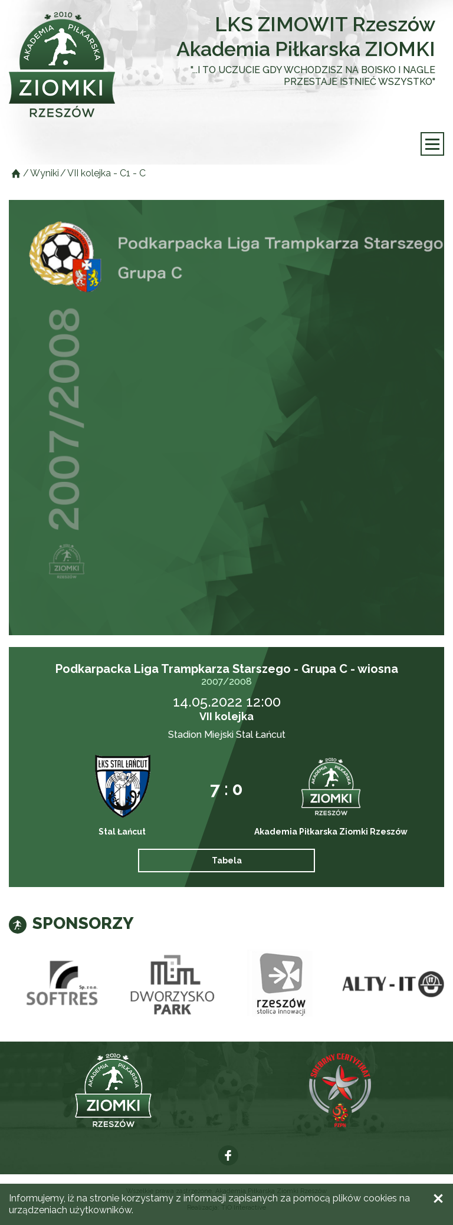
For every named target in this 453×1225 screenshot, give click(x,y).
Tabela (227, 860)
